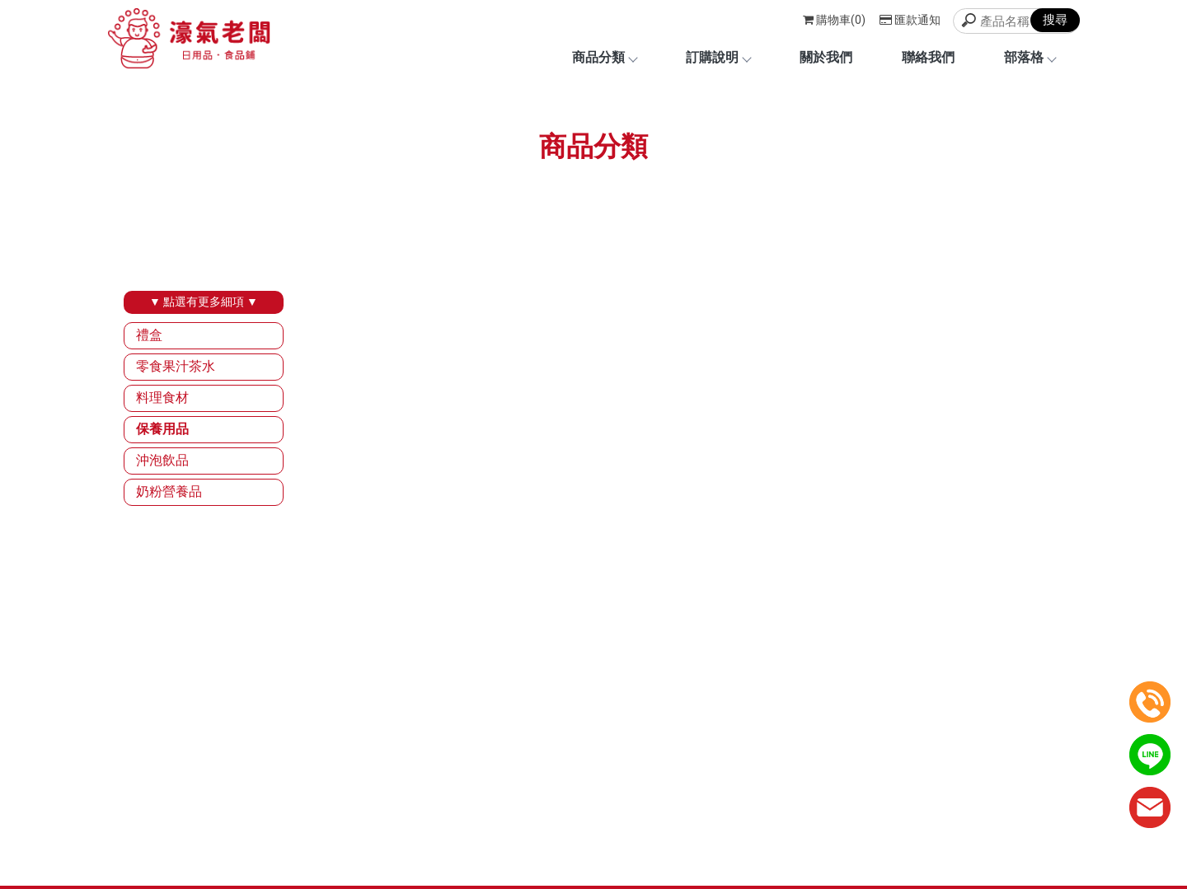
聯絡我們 (928, 57)
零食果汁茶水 (175, 366)
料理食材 (162, 397)
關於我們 (826, 57)
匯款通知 (910, 19)
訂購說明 (718, 57)
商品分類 (604, 57)
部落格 (1029, 57)
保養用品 (162, 429)
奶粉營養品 (169, 491)
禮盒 (149, 335)
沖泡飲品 (162, 460)
